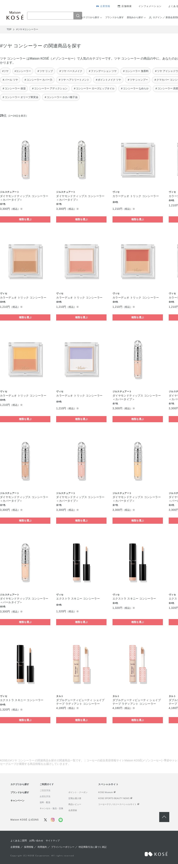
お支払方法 (45, 796)
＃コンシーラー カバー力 (38, 79)
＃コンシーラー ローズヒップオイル (93, 88)
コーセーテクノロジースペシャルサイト (117, 804)
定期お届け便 (74, 798)
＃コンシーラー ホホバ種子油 (61, 97)
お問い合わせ (36, 840)
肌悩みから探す (135, 17)
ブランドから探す (114, 17)
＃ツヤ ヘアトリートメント (73, 79)
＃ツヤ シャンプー (137, 79)
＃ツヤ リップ (45, 71)
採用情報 (28, 847)
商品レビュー (74, 804)
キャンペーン (17, 800)
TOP (9, 29)
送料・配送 (45, 802)
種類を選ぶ (25, 219)
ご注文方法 (45, 790)
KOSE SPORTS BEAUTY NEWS (114, 798)
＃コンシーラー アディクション (50, 88)
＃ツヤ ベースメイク (70, 71)
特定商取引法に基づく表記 (93, 847)
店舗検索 (126, 6)
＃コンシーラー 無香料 (136, 71)
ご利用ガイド (47, 784)
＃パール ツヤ (10, 79)
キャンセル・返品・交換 (51, 808)
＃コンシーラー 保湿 (14, 88)
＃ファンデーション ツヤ (102, 71)
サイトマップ (53, 840)
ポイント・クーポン (78, 792)
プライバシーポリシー (62, 847)
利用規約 (42, 847)
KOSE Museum (105, 792)
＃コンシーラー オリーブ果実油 (20, 97)
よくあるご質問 (18, 840)
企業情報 (105, 6)
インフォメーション (150, 6)
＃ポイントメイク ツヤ (108, 79)
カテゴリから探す (90, 17)
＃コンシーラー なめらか (134, 88)
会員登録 (72, 810)
